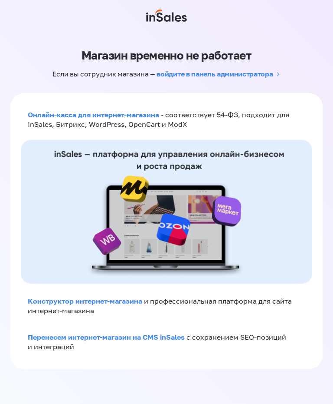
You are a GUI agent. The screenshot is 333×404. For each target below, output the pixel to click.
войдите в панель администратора (215, 74)
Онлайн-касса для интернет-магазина (93, 114)
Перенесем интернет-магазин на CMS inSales (107, 337)
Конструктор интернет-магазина (85, 301)
